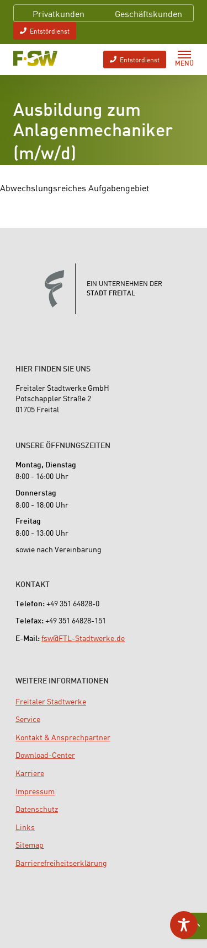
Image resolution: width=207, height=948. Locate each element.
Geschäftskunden (148, 13)
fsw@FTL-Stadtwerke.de (83, 637)
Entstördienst (45, 30)
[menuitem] (50, 701)
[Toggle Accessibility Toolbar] (184, 925)
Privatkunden (58, 13)
